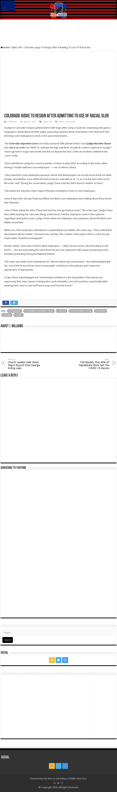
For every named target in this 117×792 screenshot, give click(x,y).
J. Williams (12, 122)
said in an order (17, 147)
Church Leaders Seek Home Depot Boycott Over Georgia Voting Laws (26, 364)
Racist (19, 315)
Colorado (15, 311)
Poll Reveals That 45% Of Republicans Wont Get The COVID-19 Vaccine (90, 364)
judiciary (101, 311)
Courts (62, 311)
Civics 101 (17, 47)
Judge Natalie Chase (81, 311)
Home (5, 47)
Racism (7, 315)
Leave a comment (67, 122)
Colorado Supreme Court (39, 311)
